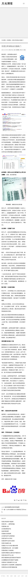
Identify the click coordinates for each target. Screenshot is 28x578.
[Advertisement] (14, 23)
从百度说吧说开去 (6, 528)
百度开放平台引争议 (6, 538)
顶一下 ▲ (16, 500)
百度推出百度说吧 (6, 533)
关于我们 (3, 576)
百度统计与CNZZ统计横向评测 (9, 545)
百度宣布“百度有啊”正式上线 (9, 562)
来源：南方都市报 (11, 174)
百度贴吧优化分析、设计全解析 (9, 548)
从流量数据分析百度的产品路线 (9, 560)
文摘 (26, 576)
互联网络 (9, 40)
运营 (19, 576)
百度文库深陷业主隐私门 (11, 46)
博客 (8, 576)
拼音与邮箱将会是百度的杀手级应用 (11, 557)
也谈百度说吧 (5, 531)
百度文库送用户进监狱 (7, 521)
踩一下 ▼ (23, 500)
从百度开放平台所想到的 (8, 536)
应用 (22, 576)
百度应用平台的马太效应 (8, 540)
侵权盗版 (19, 79)
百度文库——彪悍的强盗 (8, 524)
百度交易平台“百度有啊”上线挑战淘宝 (11, 564)
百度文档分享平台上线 (7, 555)
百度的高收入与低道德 (7, 550)
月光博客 (7, 3)
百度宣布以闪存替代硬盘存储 (9, 567)
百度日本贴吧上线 (6, 543)
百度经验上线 (5, 526)
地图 (15, 576)
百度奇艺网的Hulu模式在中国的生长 (11, 552)
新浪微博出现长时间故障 (12, 507)
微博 (11, 576)
